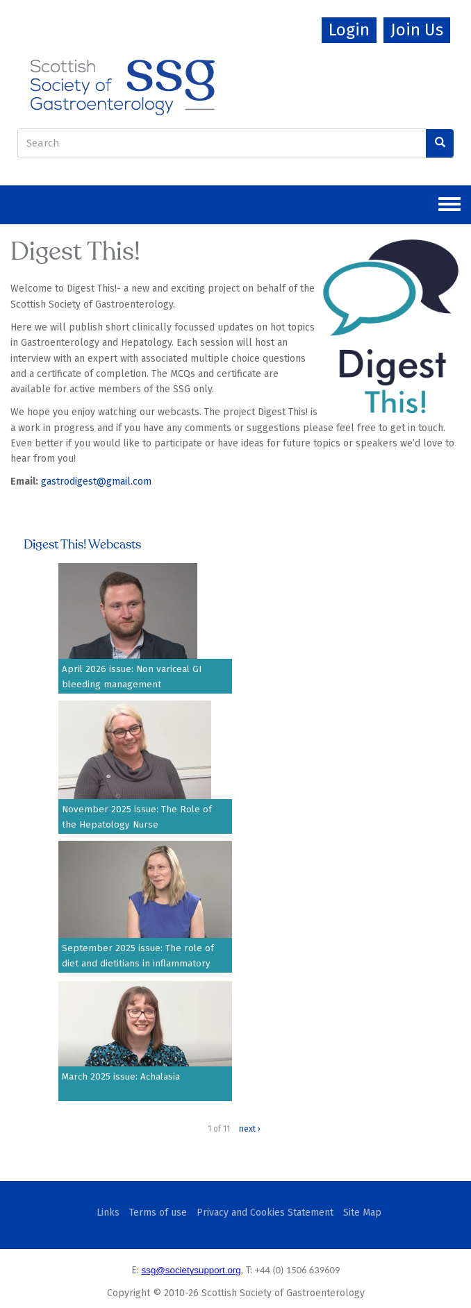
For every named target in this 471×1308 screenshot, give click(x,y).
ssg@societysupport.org (191, 1270)
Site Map (362, 1212)
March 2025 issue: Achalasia (121, 1076)
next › (250, 1129)
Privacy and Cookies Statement (265, 1212)
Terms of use (158, 1212)
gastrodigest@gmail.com (96, 481)
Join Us (416, 30)
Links (108, 1212)
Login (349, 30)
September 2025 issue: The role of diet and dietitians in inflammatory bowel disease (138, 963)
